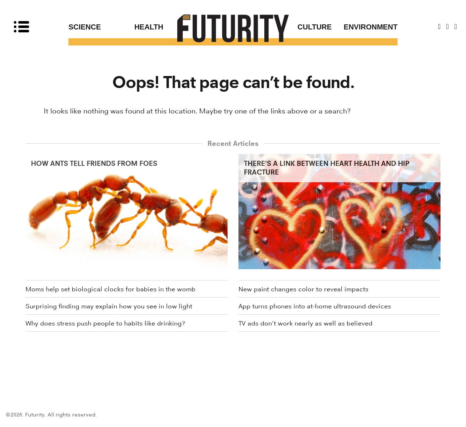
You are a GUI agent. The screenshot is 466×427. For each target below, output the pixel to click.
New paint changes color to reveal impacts (303, 289)
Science (84, 27)
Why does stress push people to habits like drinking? (105, 323)
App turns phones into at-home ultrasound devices (314, 306)
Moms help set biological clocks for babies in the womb (110, 289)
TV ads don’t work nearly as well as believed (305, 323)
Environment (371, 27)
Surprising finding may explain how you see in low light (108, 306)
